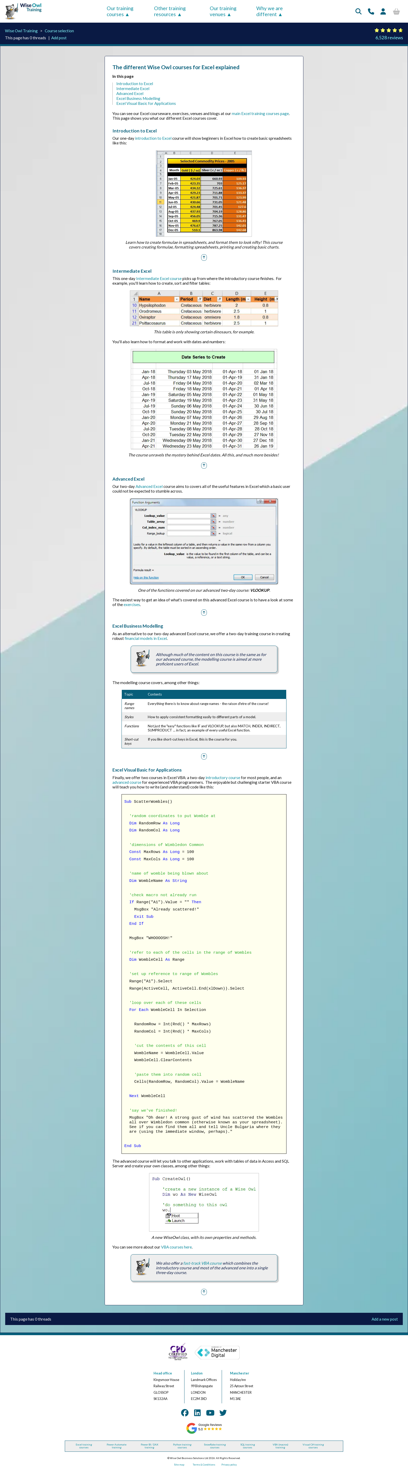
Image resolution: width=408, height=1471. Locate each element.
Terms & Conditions (204, 1464)
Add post (59, 37)
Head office (163, 1373)
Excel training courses (84, 1446)
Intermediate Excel (132, 88)
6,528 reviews (389, 37)
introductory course (223, 777)
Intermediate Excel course (159, 278)
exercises (132, 604)
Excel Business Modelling (138, 98)
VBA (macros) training (280, 1446)
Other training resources (170, 11)
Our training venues (223, 11)
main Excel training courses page (260, 113)
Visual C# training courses (313, 1446)
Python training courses (182, 1446)
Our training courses (120, 11)
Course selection (59, 30)
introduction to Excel (153, 138)
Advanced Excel (129, 93)
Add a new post (385, 1319)
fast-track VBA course (202, 1263)
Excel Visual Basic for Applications (146, 103)
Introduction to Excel (134, 83)
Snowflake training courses (215, 1446)
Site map (179, 1464)
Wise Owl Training (21, 30)
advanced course (126, 782)
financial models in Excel (146, 638)
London (196, 1373)
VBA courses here (176, 1247)
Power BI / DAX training (149, 1446)
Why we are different (269, 11)
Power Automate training (116, 1446)
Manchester (239, 1373)
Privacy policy (229, 1464)
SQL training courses (247, 1446)
